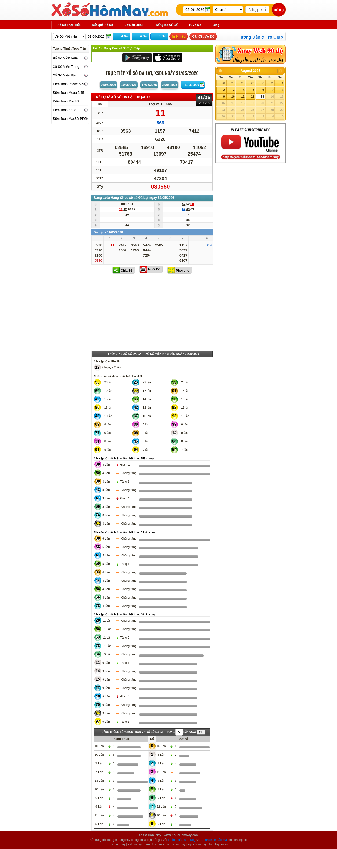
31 (272, 83)
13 (262, 96)
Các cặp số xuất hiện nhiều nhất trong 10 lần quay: (125, 532)
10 (232, 96)
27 (232, 83)
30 (262, 83)
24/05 (169, 85)
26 (223, 83)
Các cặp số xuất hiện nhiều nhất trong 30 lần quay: (125, 614)
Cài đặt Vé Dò (203, 36)
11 (242, 96)
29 (252, 83)
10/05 (128, 85)
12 (252, 96)
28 (242, 83)
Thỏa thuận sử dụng (182, 840)
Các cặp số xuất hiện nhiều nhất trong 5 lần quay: (124, 458)
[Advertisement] (152, 313)
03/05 (108, 85)
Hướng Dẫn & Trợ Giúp (260, 37)
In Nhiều (179, 36)
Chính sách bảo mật (214, 840)
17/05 (149, 85)
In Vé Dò (154, 269)
